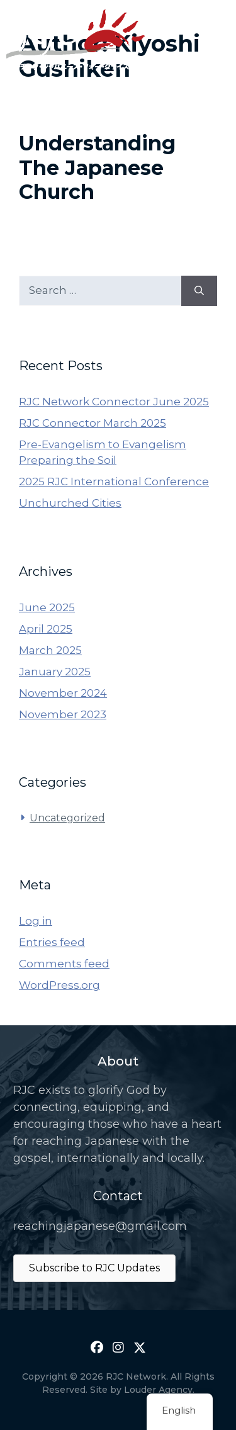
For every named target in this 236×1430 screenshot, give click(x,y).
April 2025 (45, 628)
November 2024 (63, 693)
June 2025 (47, 607)
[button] (97, 1347)
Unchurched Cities (70, 503)
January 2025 (55, 671)
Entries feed (52, 942)
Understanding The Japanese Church (97, 167)
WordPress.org (59, 985)
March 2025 (50, 650)
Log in (35, 921)
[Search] (199, 291)
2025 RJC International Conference (114, 481)
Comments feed (64, 963)
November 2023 (62, 714)
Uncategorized (67, 818)
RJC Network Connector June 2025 (114, 401)
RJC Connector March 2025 (92, 423)
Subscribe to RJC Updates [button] (94, 1268)
